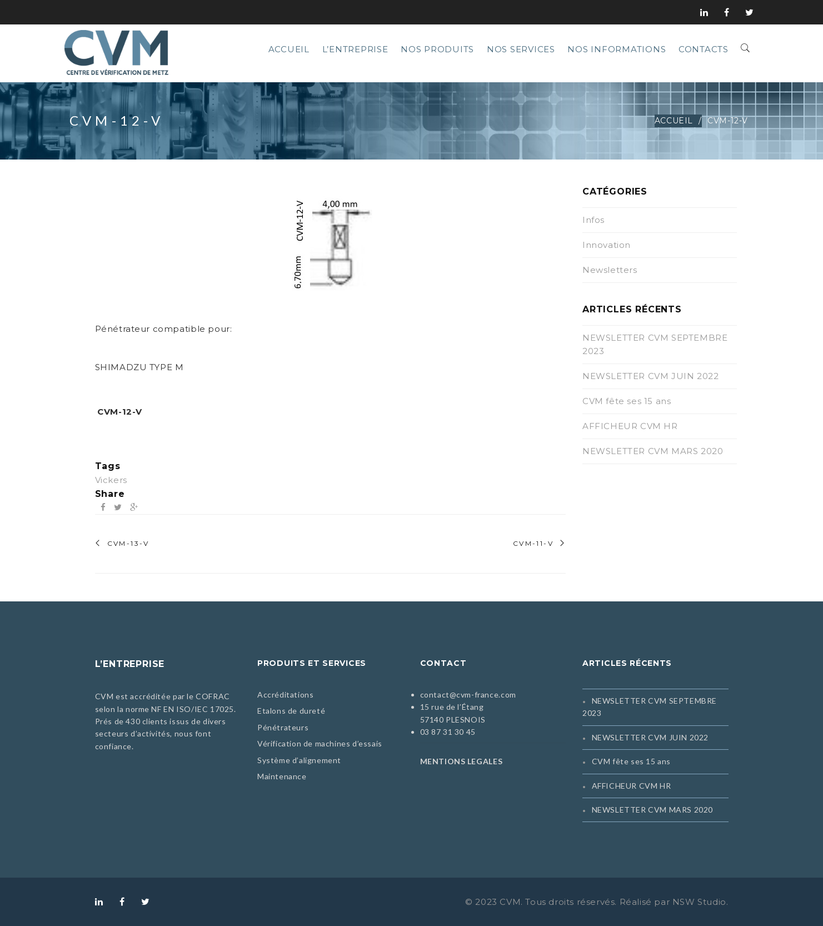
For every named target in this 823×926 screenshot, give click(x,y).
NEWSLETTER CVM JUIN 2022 (650, 376)
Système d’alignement (299, 760)
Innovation (606, 245)
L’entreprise (355, 49)
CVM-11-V (533, 543)
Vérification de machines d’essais (319, 743)
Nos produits (437, 49)
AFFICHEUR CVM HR (630, 426)
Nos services (521, 49)
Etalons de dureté (291, 710)
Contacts (704, 49)
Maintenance (282, 776)
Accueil (289, 49)
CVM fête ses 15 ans (626, 401)
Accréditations (285, 694)
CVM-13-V (128, 543)
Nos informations (616, 49)
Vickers (111, 480)
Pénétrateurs (282, 727)
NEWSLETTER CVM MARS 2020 (652, 451)
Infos (593, 220)
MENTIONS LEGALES (461, 761)
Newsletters (609, 270)
